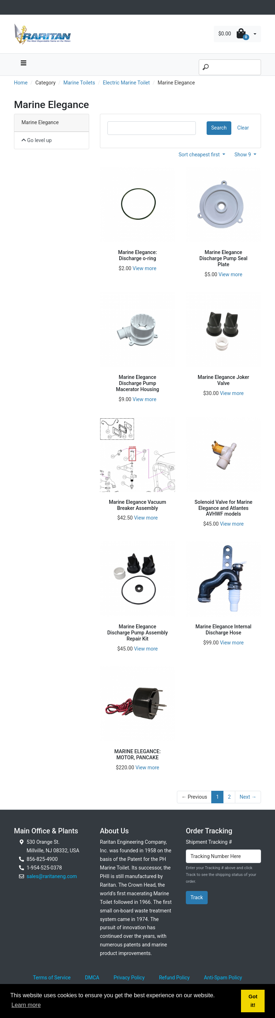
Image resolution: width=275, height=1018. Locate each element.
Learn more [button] (26, 1005)
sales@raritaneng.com (51, 876)
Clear (243, 128)
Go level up (36, 140)
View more (144, 268)
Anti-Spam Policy (223, 977)
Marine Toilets (79, 83)
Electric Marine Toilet (126, 83)
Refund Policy (174, 977)
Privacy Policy (129, 977)
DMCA (92, 977)
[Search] (230, 67)
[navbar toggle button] (23, 64)
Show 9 (243, 154)
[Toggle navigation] (18, 7)
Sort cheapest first (200, 154)
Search (219, 128)
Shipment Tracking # (209, 842)
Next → (248, 797)
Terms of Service (52, 977)
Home (21, 83)
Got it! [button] (253, 1001)
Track (196, 897)
